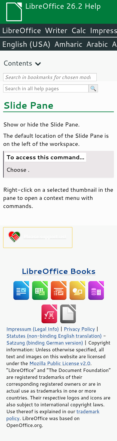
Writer (56, 30)
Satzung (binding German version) (44, 342)
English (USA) (26, 44)
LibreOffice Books (59, 270)
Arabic (97, 44)
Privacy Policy (79, 328)
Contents (17, 63)
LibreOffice (21, 30)
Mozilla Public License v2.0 (59, 363)
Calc (78, 30)
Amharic (68, 44)
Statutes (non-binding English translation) (54, 335)
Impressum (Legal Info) (32, 328)
